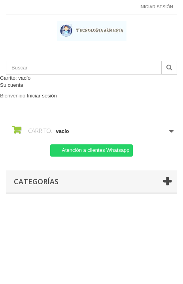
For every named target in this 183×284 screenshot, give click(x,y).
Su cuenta (11, 85)
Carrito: (15, 78)
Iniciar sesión (156, 6)
